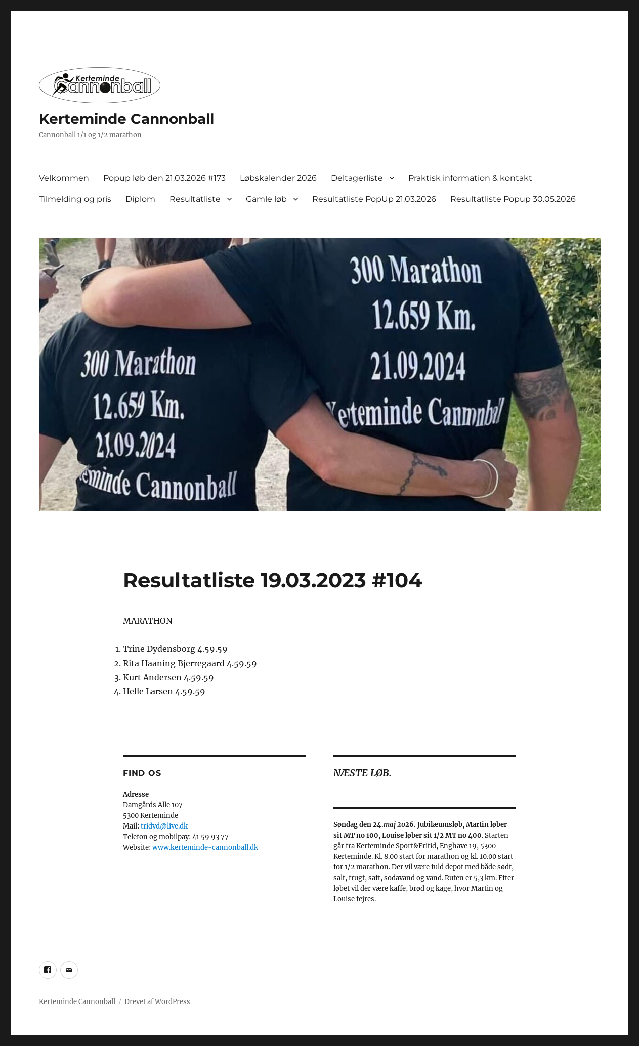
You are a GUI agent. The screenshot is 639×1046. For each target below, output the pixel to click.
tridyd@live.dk (164, 826)
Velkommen (64, 178)
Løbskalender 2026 (278, 178)
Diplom (140, 199)
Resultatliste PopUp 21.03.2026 (374, 199)
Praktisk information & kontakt (470, 178)
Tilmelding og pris (75, 199)
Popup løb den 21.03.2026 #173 (164, 178)
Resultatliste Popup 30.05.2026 (513, 199)
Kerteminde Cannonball (126, 118)
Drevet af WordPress (157, 1001)
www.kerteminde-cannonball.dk (205, 847)
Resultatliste (195, 199)
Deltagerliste (357, 178)
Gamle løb (266, 199)
